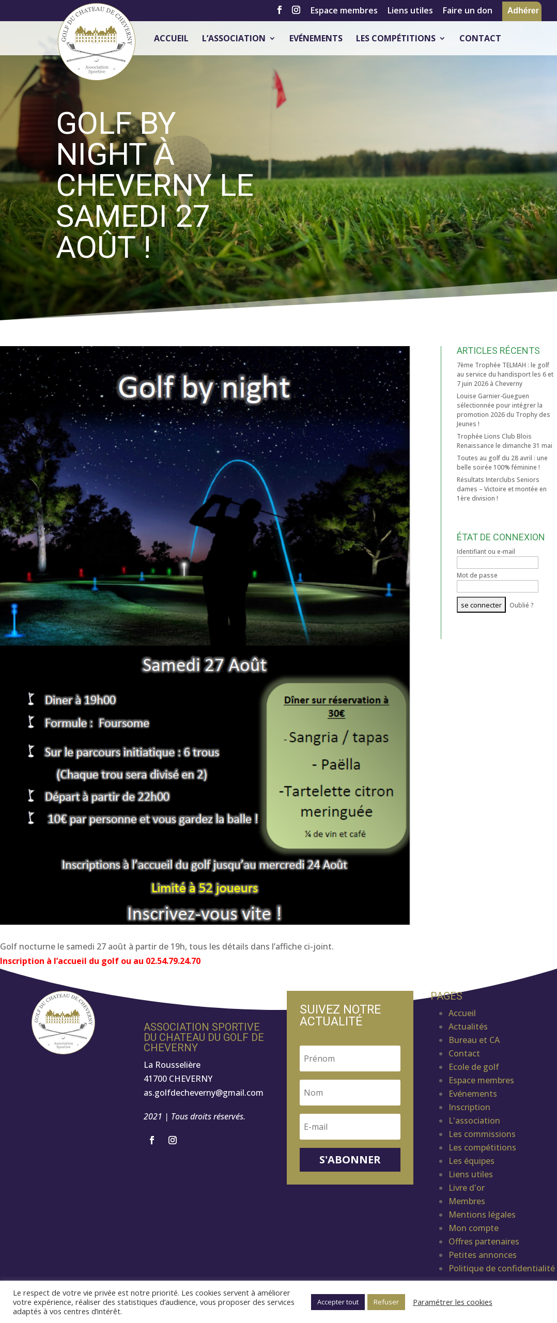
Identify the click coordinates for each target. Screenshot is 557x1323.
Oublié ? (521, 605)
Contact (480, 39)
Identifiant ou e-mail (486, 551)
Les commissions (482, 1134)
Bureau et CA (474, 1040)
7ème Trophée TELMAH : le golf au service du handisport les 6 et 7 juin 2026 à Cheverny (505, 374)
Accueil (171, 39)
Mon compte (473, 1228)
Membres (466, 1201)
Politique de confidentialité (501, 1268)
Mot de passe (477, 575)
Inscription (469, 1107)
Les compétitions (396, 39)
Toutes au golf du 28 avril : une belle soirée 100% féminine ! (502, 463)
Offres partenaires (483, 1241)
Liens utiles (410, 11)
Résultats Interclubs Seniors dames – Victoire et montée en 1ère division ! (502, 489)
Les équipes (471, 1160)
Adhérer (523, 11)
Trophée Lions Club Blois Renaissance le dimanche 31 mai (504, 441)
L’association (234, 39)
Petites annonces (482, 1254)
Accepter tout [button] (338, 1301)
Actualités (468, 1026)
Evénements (316, 39)
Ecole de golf (473, 1066)
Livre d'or (466, 1187)
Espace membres (344, 11)
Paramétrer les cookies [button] (452, 1301)
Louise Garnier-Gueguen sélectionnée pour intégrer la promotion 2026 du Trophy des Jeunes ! (503, 410)
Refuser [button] (386, 1301)
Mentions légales (482, 1214)
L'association (474, 1120)
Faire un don (467, 11)
